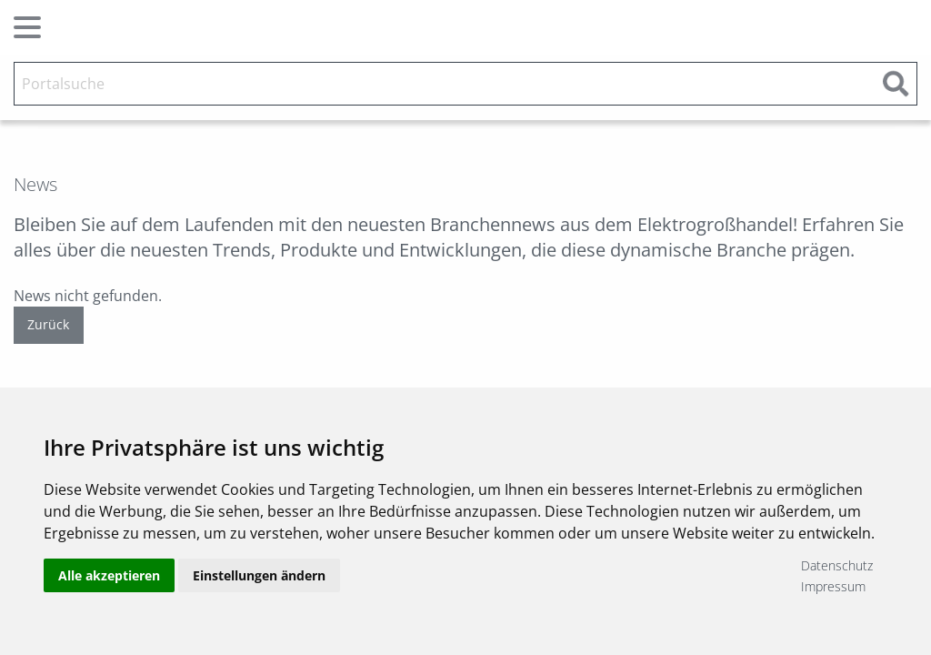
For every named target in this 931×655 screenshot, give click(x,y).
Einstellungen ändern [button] (259, 575)
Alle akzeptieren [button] (109, 575)
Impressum (833, 586)
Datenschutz (837, 565)
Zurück (48, 324)
